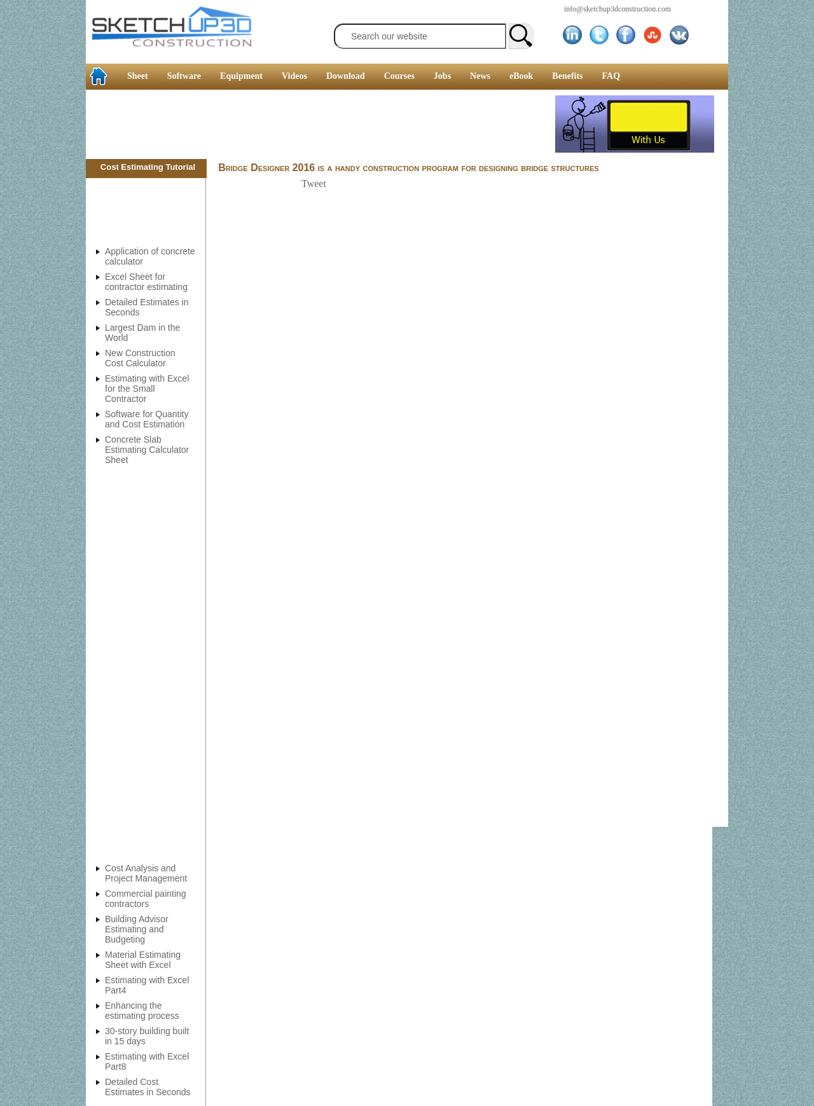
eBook (521, 76)
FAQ (611, 76)
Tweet (313, 183)
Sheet (137, 76)
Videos (294, 76)
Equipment (241, 76)
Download (345, 76)
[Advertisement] (320, 124)
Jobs (442, 76)
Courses (399, 76)
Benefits (567, 76)
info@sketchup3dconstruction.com (617, 8)
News (480, 76)
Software (184, 76)
